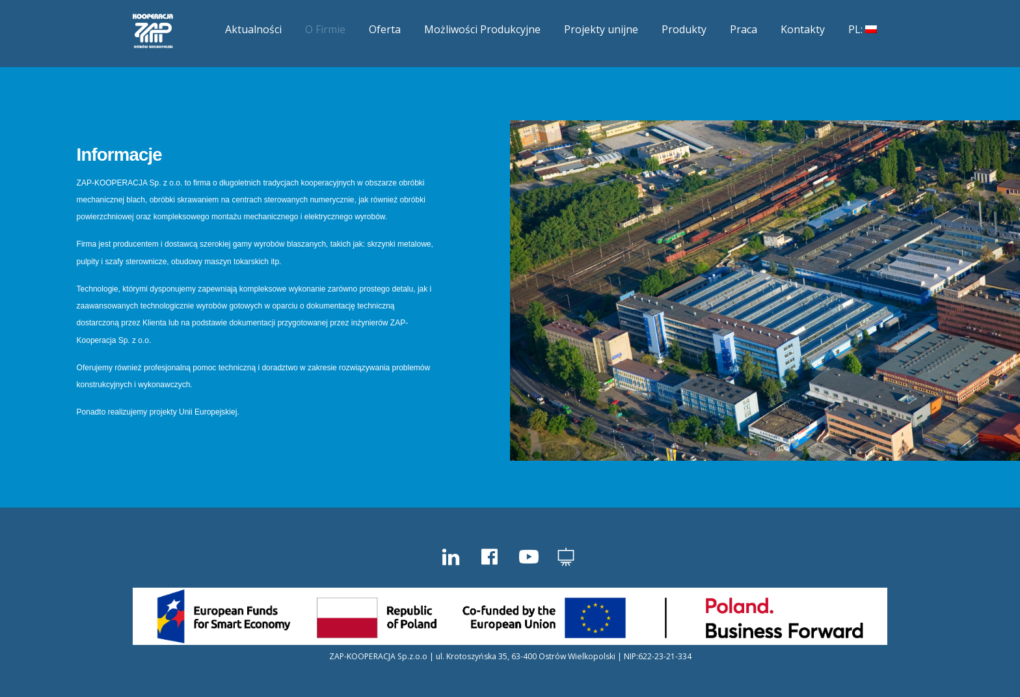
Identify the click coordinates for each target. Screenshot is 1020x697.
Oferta (385, 29)
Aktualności (253, 29)
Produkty (684, 29)
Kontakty (803, 29)
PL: (862, 29)
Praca (743, 29)
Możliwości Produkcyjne (482, 29)
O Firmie (325, 29)
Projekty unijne (601, 29)
